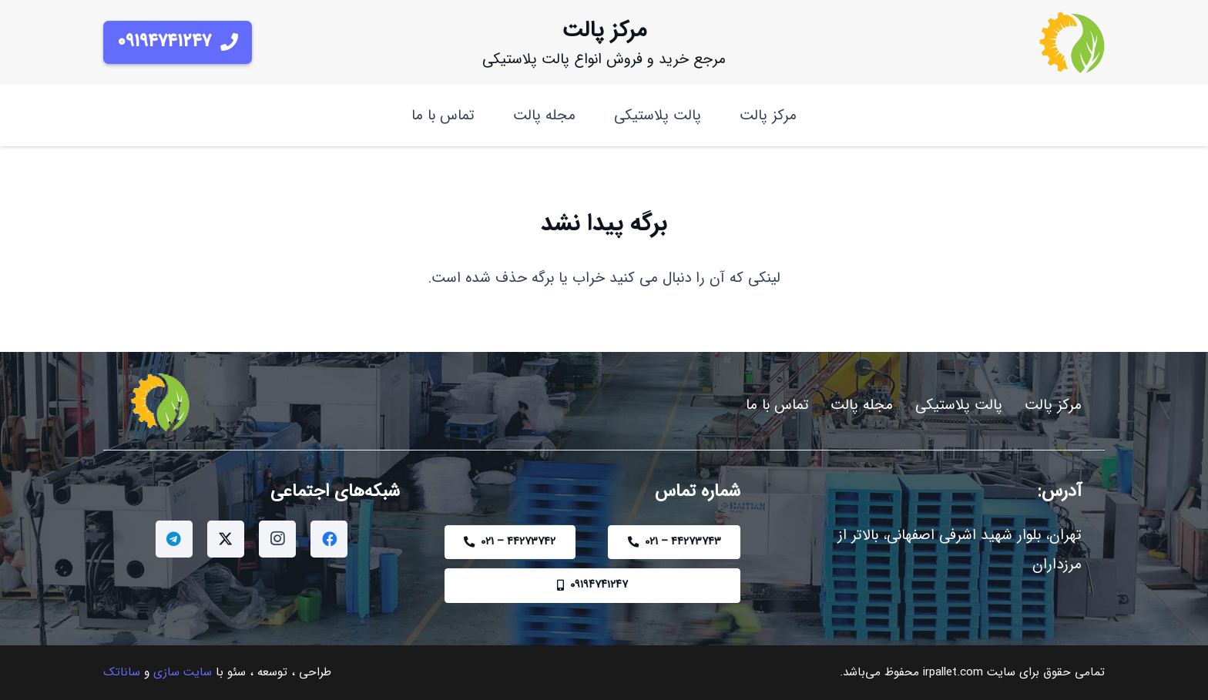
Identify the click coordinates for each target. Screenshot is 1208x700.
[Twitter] (225, 539)
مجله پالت (861, 405)
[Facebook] (328, 539)
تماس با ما (777, 405)
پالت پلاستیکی (958, 405)
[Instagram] (277, 539)
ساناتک (121, 672)
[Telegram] (174, 539)
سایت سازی (182, 672)
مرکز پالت (1053, 405)
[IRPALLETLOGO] (1072, 42)
